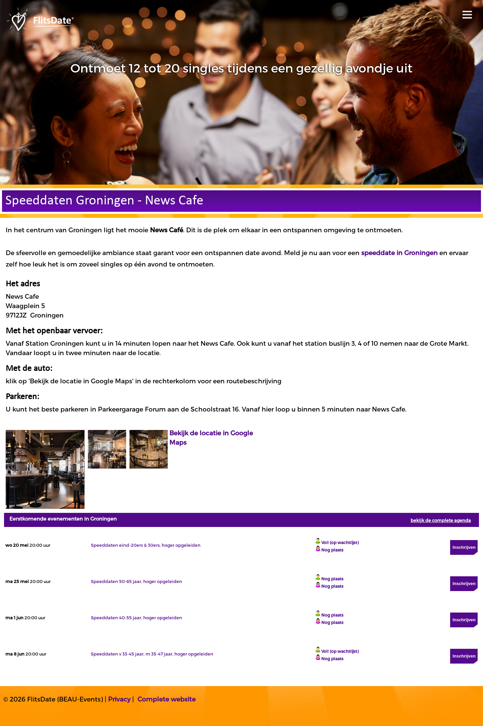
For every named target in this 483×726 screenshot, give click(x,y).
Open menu (466, 12)
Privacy (119, 699)
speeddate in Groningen (399, 252)
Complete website (167, 699)
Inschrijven (464, 547)
